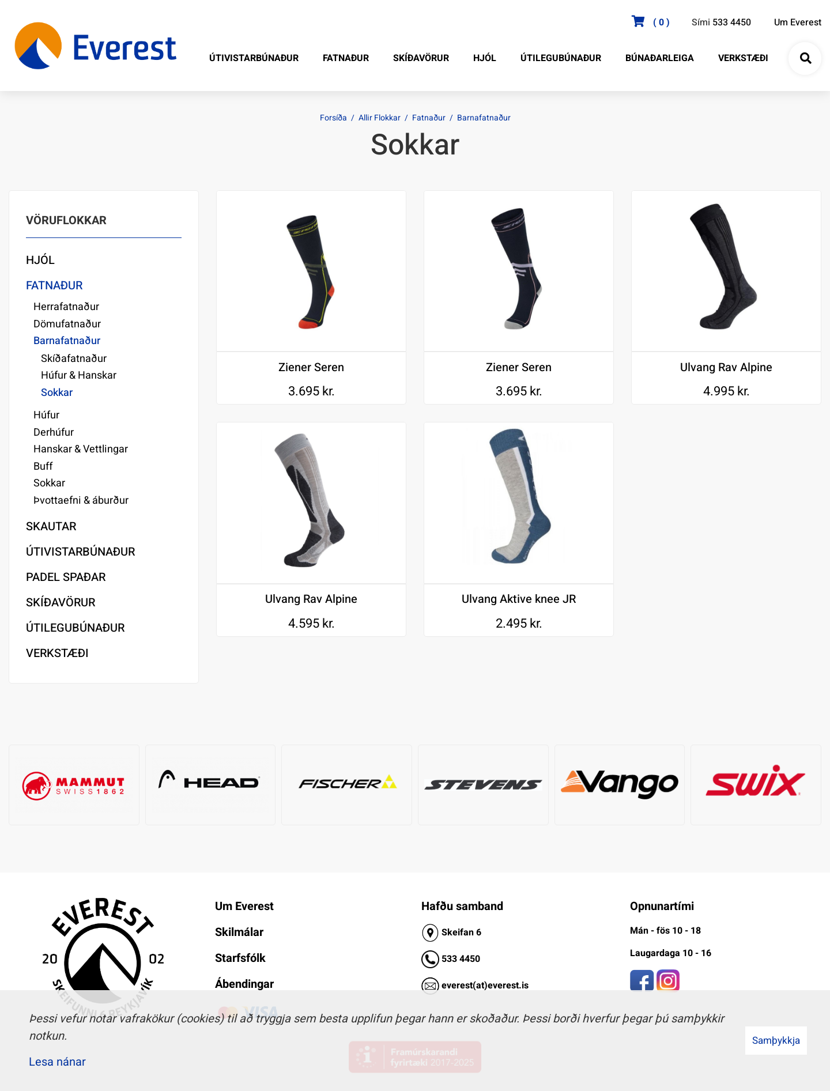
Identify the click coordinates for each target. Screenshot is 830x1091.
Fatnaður (429, 118)
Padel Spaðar (65, 577)
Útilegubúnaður (75, 628)
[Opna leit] (805, 59)
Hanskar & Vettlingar (80, 449)
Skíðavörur (60, 602)
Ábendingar (244, 984)
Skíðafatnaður (74, 359)
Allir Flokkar (380, 118)
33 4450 (463, 959)
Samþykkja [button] (776, 1040)
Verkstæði (57, 653)
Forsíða (333, 118)
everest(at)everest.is (485, 985)
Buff (43, 466)
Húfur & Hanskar (78, 375)
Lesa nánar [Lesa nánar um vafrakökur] (57, 1062)
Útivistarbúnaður (80, 551)
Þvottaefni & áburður (81, 500)
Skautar (51, 526)
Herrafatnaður (66, 307)
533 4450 (731, 22)
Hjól (40, 260)
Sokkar (57, 393)
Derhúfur (53, 432)
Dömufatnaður (67, 324)
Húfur (46, 415)
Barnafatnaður (484, 118)
